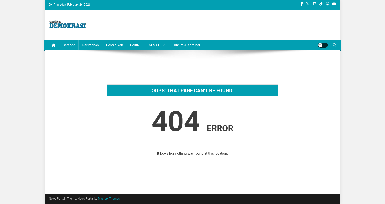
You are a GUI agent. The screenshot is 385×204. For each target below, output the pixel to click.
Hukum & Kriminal (186, 45)
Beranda (69, 45)
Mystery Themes (109, 198)
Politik (135, 45)
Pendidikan (114, 45)
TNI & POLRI (156, 45)
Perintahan (90, 45)
